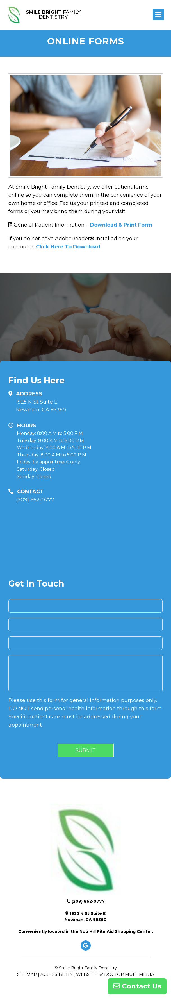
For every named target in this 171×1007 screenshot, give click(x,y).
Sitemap (27, 974)
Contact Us (137, 986)
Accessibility (56, 974)
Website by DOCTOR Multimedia (115, 974)
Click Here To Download (68, 247)
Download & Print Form (121, 225)
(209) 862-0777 (35, 500)
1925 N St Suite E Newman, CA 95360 (41, 406)
